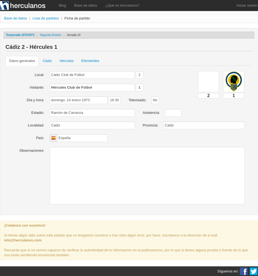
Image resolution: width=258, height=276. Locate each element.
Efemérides (90, 61)
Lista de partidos (46, 18)
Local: (39, 75)
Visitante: (37, 87)
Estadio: (37, 113)
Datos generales (22, 61)
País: (40, 138)
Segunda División (50, 34)
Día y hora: (35, 100)
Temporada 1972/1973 (20, 34)
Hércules (67, 61)
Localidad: (36, 125)
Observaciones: (31, 150)
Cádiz (47, 61)
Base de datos (85, 5)
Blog (62, 5)
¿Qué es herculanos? (122, 5)
